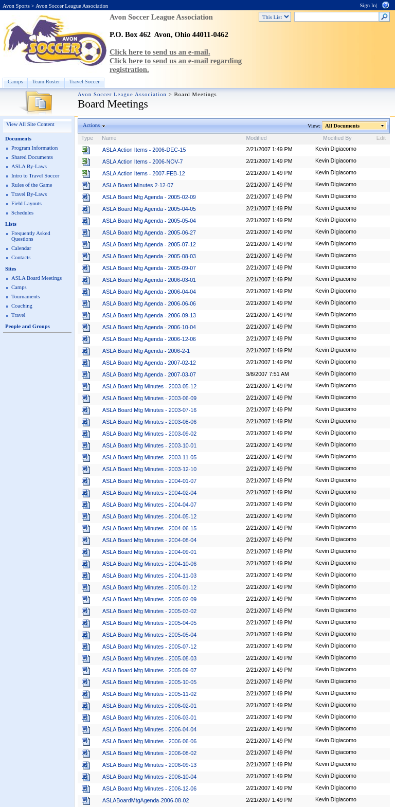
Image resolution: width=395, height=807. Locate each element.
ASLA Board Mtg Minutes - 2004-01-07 (149, 481)
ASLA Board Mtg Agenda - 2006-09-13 (149, 315)
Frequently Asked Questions (30, 236)
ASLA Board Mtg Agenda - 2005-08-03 (149, 256)
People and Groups (27, 326)
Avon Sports (16, 6)
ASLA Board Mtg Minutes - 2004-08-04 (149, 540)
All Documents (342, 126)
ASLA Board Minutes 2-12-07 (137, 185)
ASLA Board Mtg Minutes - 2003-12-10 (149, 469)
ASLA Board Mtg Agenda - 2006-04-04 (149, 292)
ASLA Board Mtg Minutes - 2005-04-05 (149, 623)
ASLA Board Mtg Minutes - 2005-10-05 (149, 682)
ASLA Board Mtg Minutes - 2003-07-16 (149, 410)
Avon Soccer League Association (71, 6)
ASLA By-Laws (29, 166)
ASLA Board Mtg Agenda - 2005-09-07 (149, 268)
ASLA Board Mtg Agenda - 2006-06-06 (149, 303)
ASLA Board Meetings (36, 278)
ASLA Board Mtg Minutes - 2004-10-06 (149, 564)
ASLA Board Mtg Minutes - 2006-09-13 (149, 765)
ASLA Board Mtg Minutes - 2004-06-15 (149, 528)
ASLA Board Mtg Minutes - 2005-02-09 (149, 599)
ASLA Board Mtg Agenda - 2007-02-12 (149, 363)
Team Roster (46, 81)
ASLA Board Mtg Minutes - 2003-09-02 (149, 434)
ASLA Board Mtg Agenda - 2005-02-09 (149, 197)
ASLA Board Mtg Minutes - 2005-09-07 (149, 670)
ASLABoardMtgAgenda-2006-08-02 (145, 800)
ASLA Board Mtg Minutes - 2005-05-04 (149, 635)
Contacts (20, 257)
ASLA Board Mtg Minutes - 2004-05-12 (149, 516)
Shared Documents (32, 157)
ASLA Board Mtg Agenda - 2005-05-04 (149, 221)
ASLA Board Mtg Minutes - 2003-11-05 (149, 457)
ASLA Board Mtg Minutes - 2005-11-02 (149, 694)
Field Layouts (26, 203)
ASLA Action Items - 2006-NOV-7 (142, 161)
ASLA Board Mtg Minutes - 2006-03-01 (149, 717)
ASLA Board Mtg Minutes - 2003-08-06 (149, 422)
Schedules (22, 213)
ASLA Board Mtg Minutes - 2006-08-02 (149, 753)
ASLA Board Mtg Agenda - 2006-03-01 (149, 280)
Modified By (337, 138)
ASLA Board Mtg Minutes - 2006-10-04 (149, 777)
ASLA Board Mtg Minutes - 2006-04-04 (149, 729)
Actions (91, 125)
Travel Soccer (84, 81)
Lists (10, 224)
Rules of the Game (31, 185)
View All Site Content (30, 124)
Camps (15, 81)
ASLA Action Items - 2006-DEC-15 (144, 150)
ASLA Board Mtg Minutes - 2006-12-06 (149, 788)
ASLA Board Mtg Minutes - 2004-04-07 (149, 504)
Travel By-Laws (29, 194)
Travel (18, 315)
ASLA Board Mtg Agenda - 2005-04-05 (149, 209)
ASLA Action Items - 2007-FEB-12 (143, 173)
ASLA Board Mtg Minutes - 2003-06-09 (149, 398)
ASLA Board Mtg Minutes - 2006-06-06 (149, 741)
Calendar (21, 248)
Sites (10, 269)
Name (109, 138)
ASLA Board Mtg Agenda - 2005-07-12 (149, 244)
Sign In (367, 5)
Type (87, 138)
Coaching (21, 306)
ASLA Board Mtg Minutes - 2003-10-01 (149, 445)
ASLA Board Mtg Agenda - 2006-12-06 (149, 339)
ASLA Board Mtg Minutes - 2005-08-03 (149, 658)
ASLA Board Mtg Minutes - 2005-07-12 (149, 646)
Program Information (34, 148)
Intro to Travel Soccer (35, 175)
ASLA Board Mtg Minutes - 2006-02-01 (149, 706)
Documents (18, 138)
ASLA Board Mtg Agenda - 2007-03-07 (149, 374)
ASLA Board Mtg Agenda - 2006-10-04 (149, 327)
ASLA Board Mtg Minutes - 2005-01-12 (149, 587)
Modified (256, 138)
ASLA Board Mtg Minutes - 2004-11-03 (149, 575)
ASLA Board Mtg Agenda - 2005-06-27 (149, 232)
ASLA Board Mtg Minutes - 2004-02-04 (149, 493)
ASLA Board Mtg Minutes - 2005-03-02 (149, 611)
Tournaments (25, 296)
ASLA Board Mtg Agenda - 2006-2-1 (146, 351)
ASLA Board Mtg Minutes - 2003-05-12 (149, 386)
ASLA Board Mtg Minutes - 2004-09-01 (149, 552)
